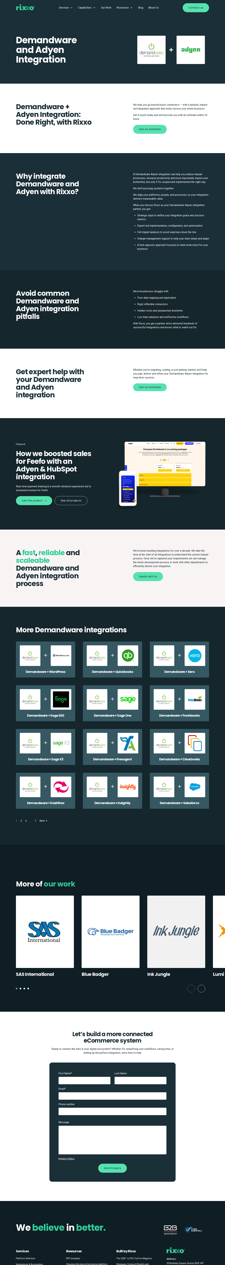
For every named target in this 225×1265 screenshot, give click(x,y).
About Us (153, 7)
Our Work (106, 7)
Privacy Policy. (66, 1158)
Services (66, 8)
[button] (17, 988)
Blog (140, 7)
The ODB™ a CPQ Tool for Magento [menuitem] (134, 1258)
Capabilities (87, 8)
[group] (45, 938)
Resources (125, 8)
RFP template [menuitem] (73, 1258)
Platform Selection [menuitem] (25, 1258)
